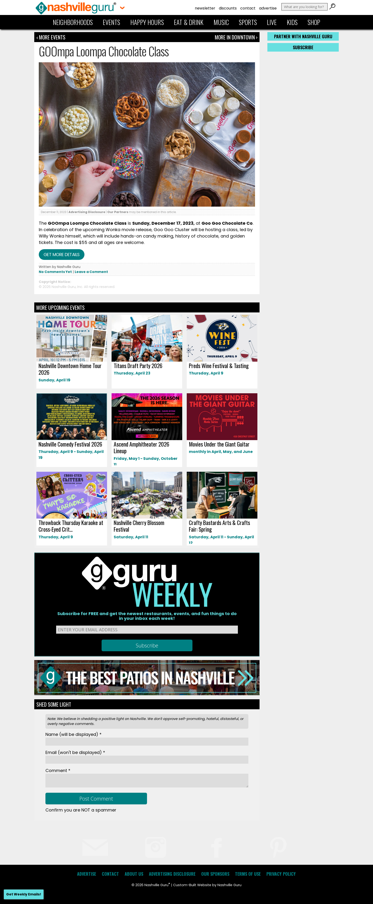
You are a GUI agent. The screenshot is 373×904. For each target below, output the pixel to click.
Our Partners (117, 212)
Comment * (57, 770)
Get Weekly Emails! (23, 894)
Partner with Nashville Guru (303, 36)
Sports (248, 22)
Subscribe (303, 47)
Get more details (62, 255)
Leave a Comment (91, 271)
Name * (73, 734)
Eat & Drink (188, 22)
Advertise (268, 8)
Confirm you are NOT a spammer (80, 810)
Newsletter (205, 8)
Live (272, 22)
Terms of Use (248, 874)
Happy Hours (147, 22)
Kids (292, 22)
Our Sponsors (215, 874)
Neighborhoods (73, 22)
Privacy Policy (281, 874)
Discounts (228, 8)
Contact (247, 8)
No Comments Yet (55, 271)
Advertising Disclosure (87, 212)
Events (111, 22)
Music (221, 22)
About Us (134, 874)
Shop (314, 22)
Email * (75, 752)
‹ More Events (50, 37)
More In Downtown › (236, 37)
